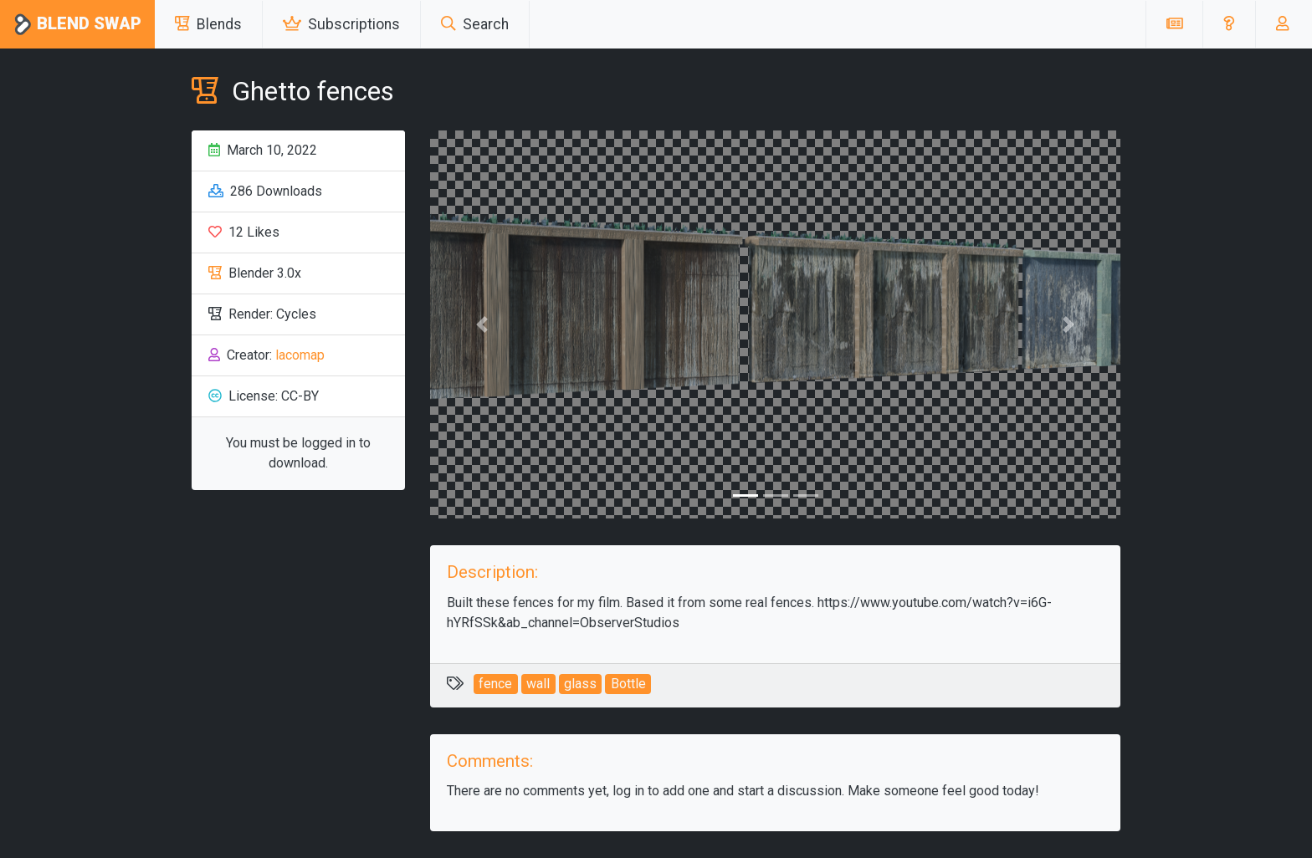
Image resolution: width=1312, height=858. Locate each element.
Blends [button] (208, 24)
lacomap (300, 355)
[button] (1229, 24)
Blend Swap (77, 25)
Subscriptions (341, 24)
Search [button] (475, 24)
